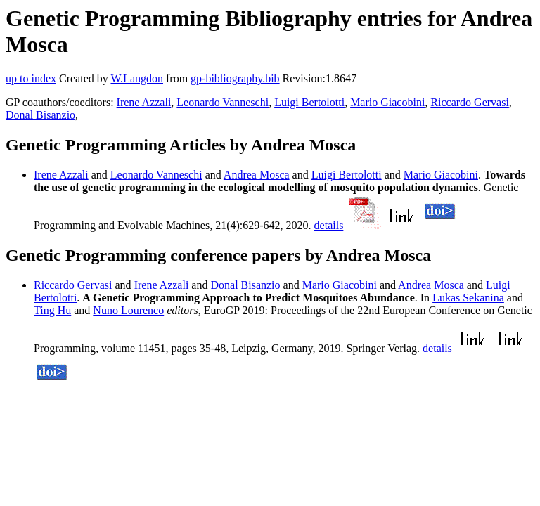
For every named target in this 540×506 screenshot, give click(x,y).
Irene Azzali (144, 102)
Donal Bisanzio (40, 115)
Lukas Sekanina (468, 298)
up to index (31, 78)
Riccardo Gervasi (469, 102)
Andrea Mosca (257, 175)
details (329, 225)
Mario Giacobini (387, 102)
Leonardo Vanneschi (222, 102)
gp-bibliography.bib (235, 78)
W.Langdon (136, 78)
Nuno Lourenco (128, 310)
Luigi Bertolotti (309, 102)
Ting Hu (52, 310)
